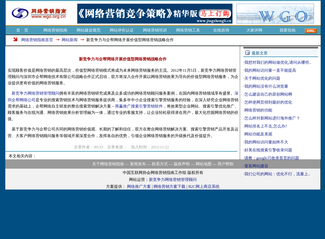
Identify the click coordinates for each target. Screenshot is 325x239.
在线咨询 (221, 30)
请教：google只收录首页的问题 (271, 158)
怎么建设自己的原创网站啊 (268, 94)
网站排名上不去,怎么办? (265, 126)
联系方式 (160, 164)
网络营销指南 (55, 30)
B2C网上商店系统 (204, 186)
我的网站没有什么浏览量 (266, 86)
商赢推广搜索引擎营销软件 (139, 106)
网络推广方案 (139, 186)
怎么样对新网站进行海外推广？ (272, 118)
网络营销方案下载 (169, 186)
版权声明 (182, 164)
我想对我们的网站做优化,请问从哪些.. (277, 62)
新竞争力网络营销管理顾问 (35, 93)
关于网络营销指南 (108, 164)
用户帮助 (225, 164)
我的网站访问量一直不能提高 (270, 70)
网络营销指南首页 (37, 40)
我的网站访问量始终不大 (266, 142)
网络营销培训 (155, 30)
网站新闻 (70, 40)
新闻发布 (138, 164)
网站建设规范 (88, 30)
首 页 (22, 30)
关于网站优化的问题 (262, 78)
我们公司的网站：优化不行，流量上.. (277, 174)
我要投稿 (287, 30)
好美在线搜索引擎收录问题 (268, 150)
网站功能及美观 (258, 134)
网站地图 (204, 164)
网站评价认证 (122, 30)
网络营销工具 (188, 30)
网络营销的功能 (258, 110)
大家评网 (254, 30)
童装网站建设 (256, 166)
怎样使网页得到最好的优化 (268, 102)
